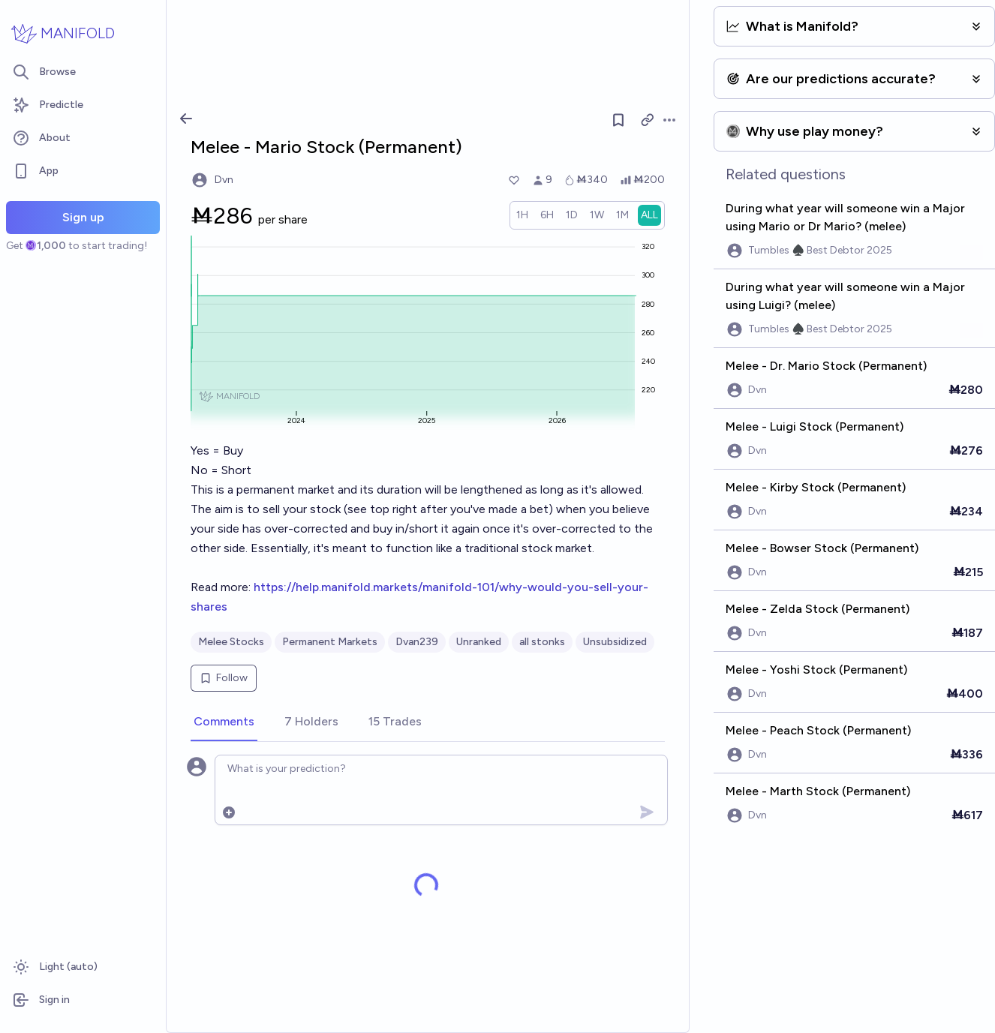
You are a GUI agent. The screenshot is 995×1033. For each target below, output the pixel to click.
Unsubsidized (615, 641)
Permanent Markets (329, 641)
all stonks (542, 641)
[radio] (522, 215)
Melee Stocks (231, 641)
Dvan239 (416, 641)
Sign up (83, 217)
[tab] (224, 722)
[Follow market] (618, 120)
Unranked (478, 641)
